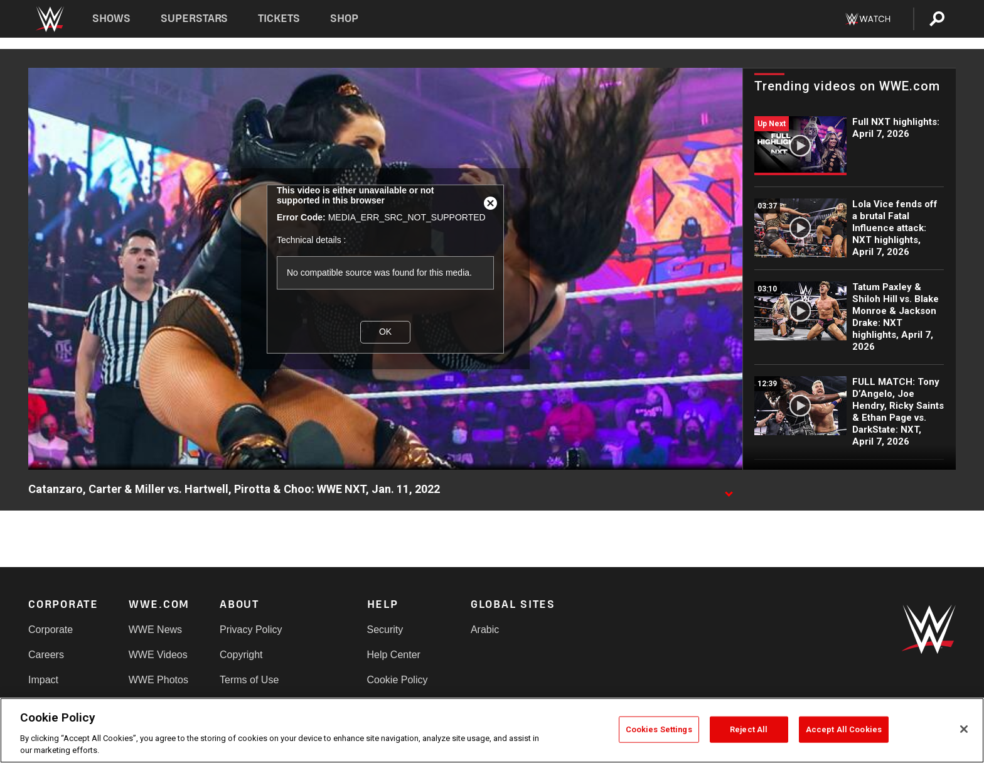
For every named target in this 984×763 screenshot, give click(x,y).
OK (385, 332)
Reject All (748, 729)
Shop (344, 18)
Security (385, 629)
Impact (43, 679)
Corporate (50, 629)
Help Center (393, 654)
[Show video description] (728, 490)
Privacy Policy (251, 629)
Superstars (194, 18)
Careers (46, 654)
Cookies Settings (659, 729)
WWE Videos (158, 654)
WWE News (155, 629)
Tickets (279, 18)
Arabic (485, 629)
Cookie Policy (397, 679)
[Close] (964, 729)
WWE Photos (158, 679)
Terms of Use (249, 679)
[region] (492, 730)
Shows (111, 18)
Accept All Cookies (844, 729)
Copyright (241, 654)
